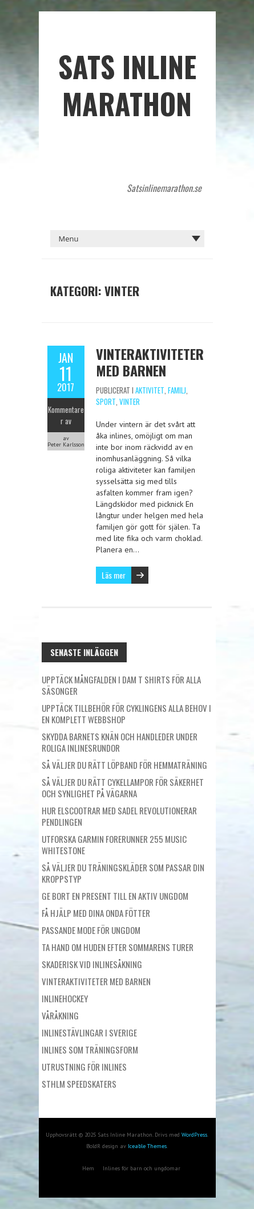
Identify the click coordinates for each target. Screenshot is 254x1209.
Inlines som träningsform (90, 1049)
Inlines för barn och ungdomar (141, 1168)
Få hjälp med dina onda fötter (96, 913)
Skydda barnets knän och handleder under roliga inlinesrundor (119, 742)
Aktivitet (149, 390)
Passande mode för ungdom (91, 930)
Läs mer (114, 575)
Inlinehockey (65, 998)
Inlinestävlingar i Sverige (89, 1032)
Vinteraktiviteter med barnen (150, 361)
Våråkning (60, 1015)
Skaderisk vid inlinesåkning (92, 964)
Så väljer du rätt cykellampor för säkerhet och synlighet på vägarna (123, 788)
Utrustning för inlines (84, 1066)
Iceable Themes (147, 1146)
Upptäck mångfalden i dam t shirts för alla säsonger (121, 685)
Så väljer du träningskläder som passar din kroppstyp (123, 873)
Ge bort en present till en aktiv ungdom (115, 896)
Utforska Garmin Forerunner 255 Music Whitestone (114, 844)
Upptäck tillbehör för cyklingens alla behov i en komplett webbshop (126, 714)
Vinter (129, 401)
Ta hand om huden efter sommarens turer (117, 947)
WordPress (194, 1134)
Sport (106, 401)
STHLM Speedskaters (79, 1083)
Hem (88, 1168)
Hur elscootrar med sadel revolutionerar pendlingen (119, 816)
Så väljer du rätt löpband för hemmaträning (124, 765)
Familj (177, 390)
